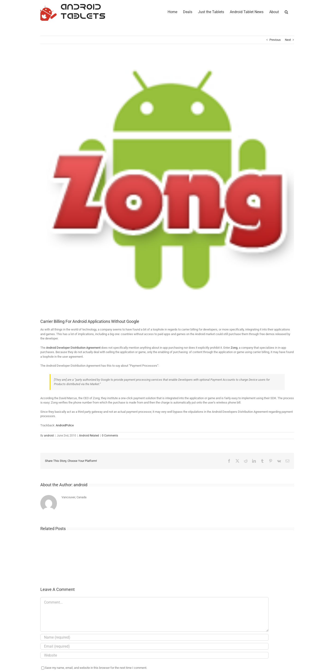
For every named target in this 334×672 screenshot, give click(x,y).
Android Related (89, 435)
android (49, 435)
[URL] (154, 655)
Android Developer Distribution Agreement (73, 347)
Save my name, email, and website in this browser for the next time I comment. (96, 667)
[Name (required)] (154, 637)
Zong (234, 347)
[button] (286, 11)
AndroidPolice (65, 425)
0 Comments (110, 435)
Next (288, 39)
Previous (275, 39)
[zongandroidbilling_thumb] (167, 184)
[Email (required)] (154, 646)
